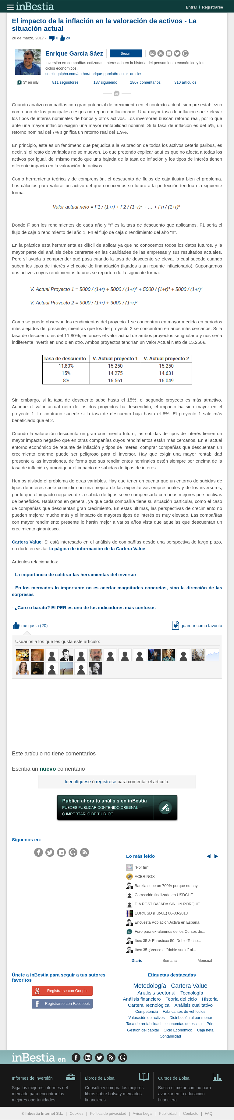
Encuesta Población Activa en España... (169, 922)
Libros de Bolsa (117, 1076)
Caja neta (205, 1030)
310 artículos (185, 82)
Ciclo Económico (178, 1030)
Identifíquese (78, 781)
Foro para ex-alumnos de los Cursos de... (170, 931)
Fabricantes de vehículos (184, 1011)
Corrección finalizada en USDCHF (164, 895)
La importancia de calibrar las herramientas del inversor (75, 574)
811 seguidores (65, 82)
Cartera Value (26, 541)
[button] (126, 53)
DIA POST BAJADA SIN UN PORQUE (167, 904)
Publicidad (168, 1113)
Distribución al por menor (190, 1018)
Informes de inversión (44, 1077)
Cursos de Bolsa (190, 1076)
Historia (210, 999)
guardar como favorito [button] (197, 625)
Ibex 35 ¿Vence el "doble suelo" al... (165, 950)
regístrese (106, 781)
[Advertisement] (109, 714)
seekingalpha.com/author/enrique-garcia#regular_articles (93, 74)
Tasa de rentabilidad (143, 1024)
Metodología (149, 985)
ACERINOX (145, 877)
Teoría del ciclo (181, 999)
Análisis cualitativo (193, 1005)
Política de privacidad (108, 1113)
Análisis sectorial (156, 993)
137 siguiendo (105, 82)
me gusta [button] (26, 625)
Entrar (191, 7)
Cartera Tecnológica (149, 1005)
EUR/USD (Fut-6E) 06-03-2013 (161, 913)
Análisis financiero (142, 999)
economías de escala (183, 1024)
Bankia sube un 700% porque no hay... (167, 886)
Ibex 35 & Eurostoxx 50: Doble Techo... (168, 941)
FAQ (208, 1113)
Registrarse (212, 7)
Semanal (170, 960)
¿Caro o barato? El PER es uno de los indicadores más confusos (85, 607)
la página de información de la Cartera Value (97, 548)
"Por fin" (141, 867)
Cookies (76, 1113)
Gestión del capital (143, 1030)
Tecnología (191, 992)
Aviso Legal (143, 1113)
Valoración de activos (147, 1018)
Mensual (205, 960)
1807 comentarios (145, 82)
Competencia (146, 1011)
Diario (137, 960)
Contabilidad (170, 1036)
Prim (210, 1024)
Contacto (190, 1113)
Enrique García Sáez (74, 53)
